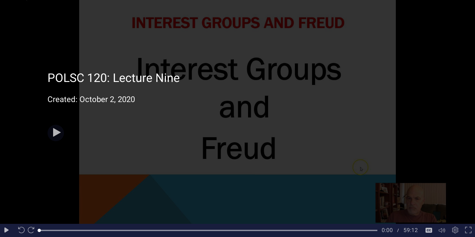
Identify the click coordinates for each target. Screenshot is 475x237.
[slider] (208, 230)
